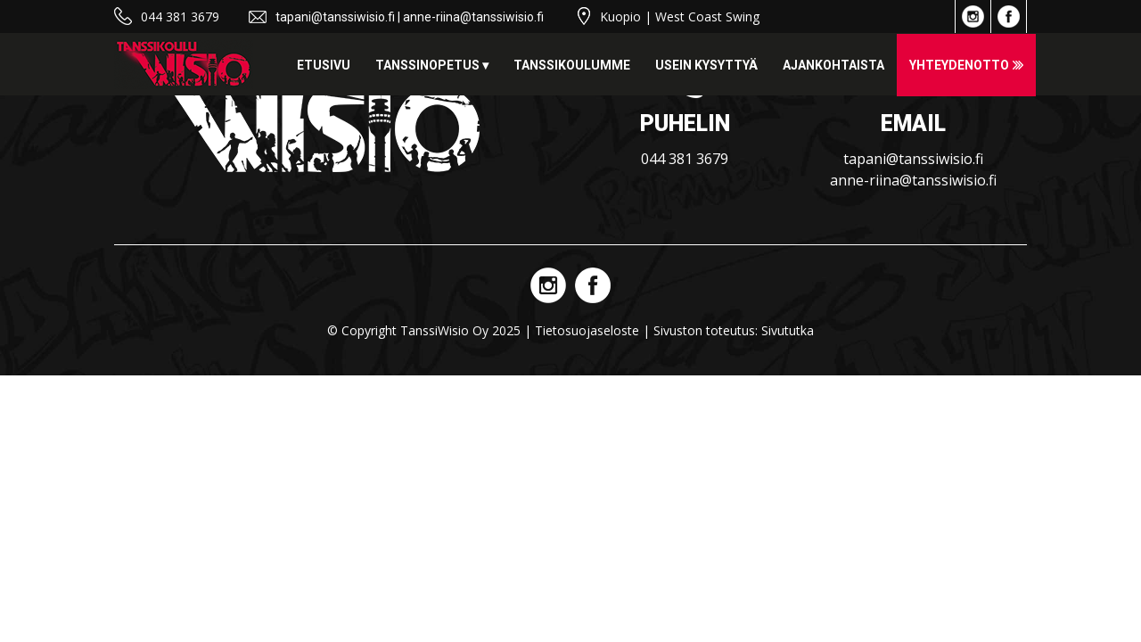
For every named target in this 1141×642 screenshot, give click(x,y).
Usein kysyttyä (706, 65)
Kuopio (620, 16)
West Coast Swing (707, 16)
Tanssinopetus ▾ (431, 65)
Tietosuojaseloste (587, 330)
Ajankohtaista (833, 65)
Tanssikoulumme (571, 65)
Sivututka (787, 330)
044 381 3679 (180, 16)
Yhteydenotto (959, 65)
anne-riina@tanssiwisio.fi (473, 17)
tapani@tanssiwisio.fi (335, 17)
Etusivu (323, 65)
